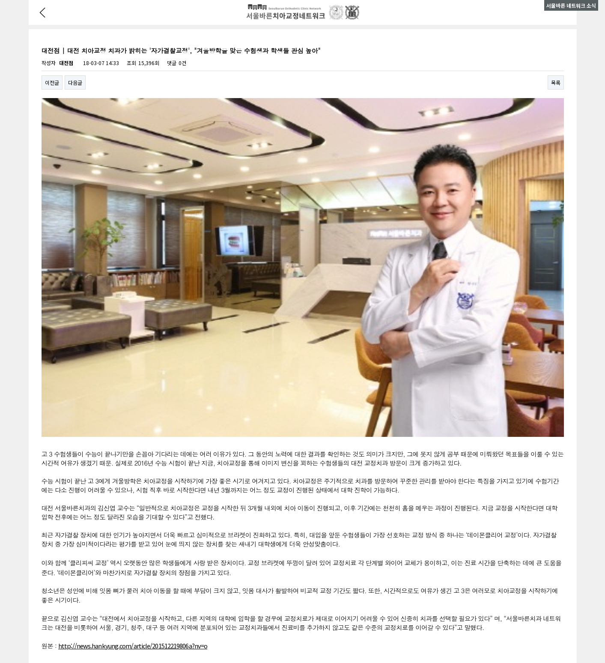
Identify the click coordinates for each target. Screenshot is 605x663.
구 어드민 (312, 634)
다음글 (75, 82)
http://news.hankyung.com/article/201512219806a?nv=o (132, 445)
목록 (555, 82)
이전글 (52, 82)
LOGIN (290, 634)
